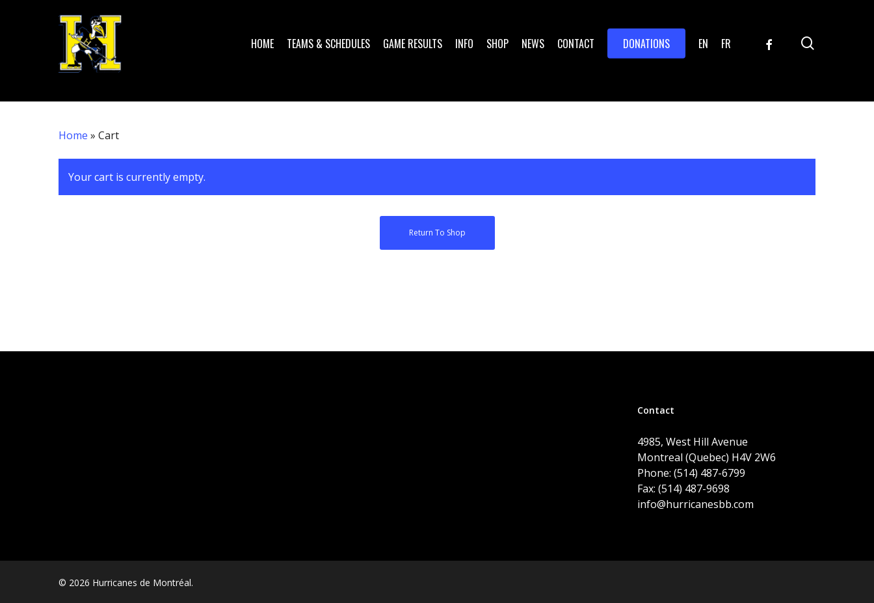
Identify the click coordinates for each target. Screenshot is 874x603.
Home (73, 135)
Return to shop (437, 232)
